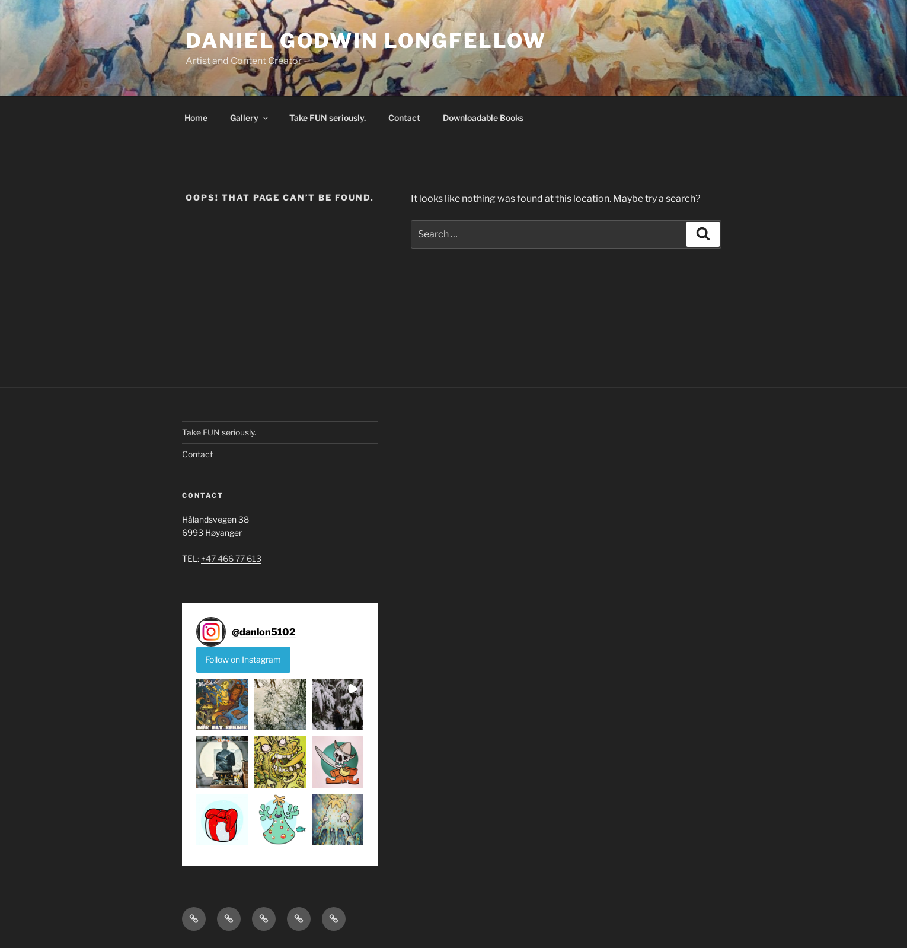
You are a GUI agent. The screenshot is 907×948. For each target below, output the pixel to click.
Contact (404, 118)
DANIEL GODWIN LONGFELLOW (366, 40)
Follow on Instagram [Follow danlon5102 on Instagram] (243, 659)
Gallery (250, 118)
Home (195, 118)
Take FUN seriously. (327, 118)
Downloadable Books (483, 118)
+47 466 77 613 (231, 558)
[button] (222, 704)
